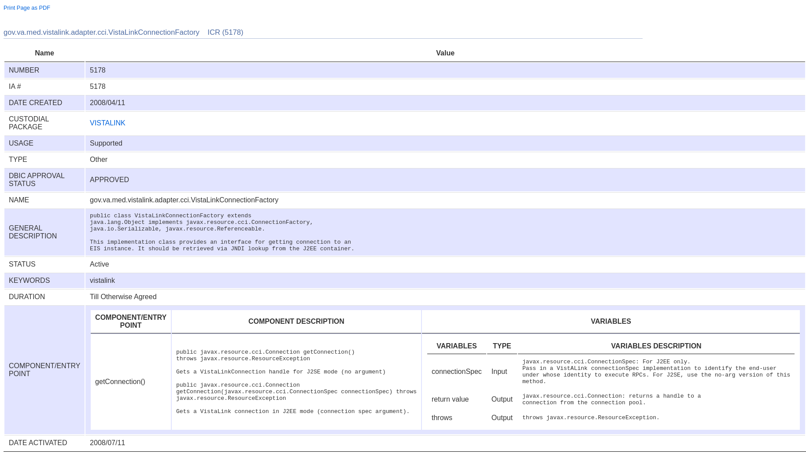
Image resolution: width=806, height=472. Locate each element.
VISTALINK (108, 123)
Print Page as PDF (27, 7)
